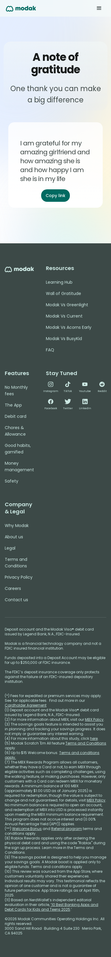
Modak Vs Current (64, 316)
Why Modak (17, 526)
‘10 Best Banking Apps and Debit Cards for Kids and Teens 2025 (51, 907)
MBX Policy (94, 719)
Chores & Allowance (15, 431)
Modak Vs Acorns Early (68, 327)
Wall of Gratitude (63, 293)
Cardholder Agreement (25, 705)
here (94, 738)
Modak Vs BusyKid (64, 339)
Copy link (55, 196)
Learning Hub (59, 282)
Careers (13, 588)
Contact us (16, 600)
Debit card (15, 416)
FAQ (50, 350)
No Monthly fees (16, 390)
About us (14, 537)
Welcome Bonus (27, 828)
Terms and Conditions (16, 562)
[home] (21, 8)
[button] (99, 8)
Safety (11, 481)
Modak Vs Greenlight (67, 305)
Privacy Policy (19, 577)
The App (13, 405)
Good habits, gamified (18, 448)
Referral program (66, 828)
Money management (19, 466)
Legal (10, 548)
